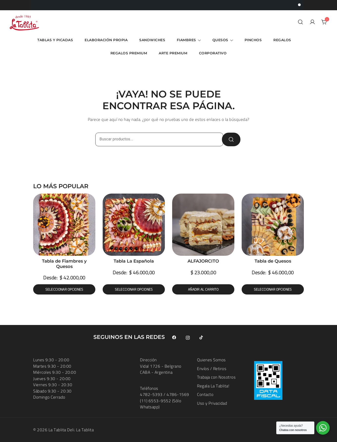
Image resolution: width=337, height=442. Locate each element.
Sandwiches (152, 40)
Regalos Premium (128, 53)
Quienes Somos (211, 360)
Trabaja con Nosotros (216, 377)
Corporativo (213, 53)
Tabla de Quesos (273, 261)
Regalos (282, 40)
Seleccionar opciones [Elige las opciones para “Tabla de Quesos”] (273, 289)
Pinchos (253, 40)
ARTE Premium (173, 53)
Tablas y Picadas (55, 40)
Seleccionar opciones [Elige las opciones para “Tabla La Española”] (134, 289)
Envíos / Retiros (211, 369)
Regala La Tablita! (213, 386)
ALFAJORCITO (203, 261)
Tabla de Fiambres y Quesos (64, 263)
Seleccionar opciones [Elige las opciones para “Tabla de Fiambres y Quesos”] (64, 289)
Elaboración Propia (106, 40)
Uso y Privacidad (212, 403)
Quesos (220, 40)
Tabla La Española (134, 261)
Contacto (205, 394)
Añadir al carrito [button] (203, 289)
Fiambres (186, 40)
